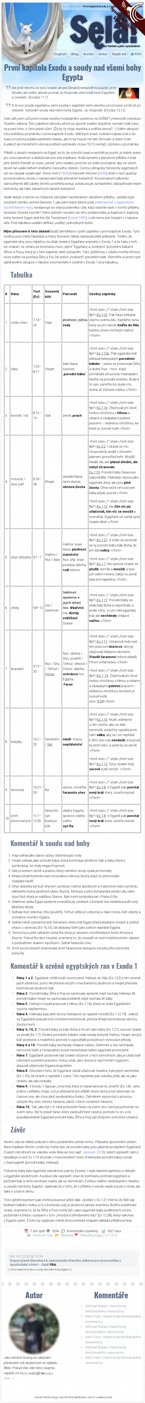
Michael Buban (96, 1306)
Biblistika (76, 6)
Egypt (99, 1235)
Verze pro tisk (42, 1235)
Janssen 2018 (93, 1152)
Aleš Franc (93, 1316)
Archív (88, 54)
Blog (65, 6)
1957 (63, 173)
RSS (138, 54)
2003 (102, 173)
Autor (103, 54)
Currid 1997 (77, 218)
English (60, 54)
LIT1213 (111, 1235)
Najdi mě (119, 54)
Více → (9, 1378)
